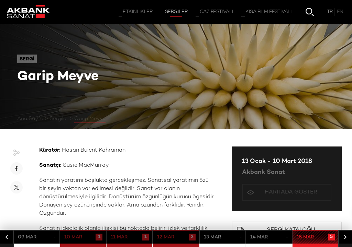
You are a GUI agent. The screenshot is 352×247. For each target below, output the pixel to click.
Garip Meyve (90, 118)
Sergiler (59, 118)
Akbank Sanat (263, 172)
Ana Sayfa (30, 118)
